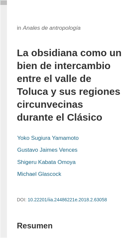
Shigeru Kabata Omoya (46, 162)
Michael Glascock (39, 174)
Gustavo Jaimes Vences (47, 150)
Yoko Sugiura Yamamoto (48, 138)
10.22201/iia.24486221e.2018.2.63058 (67, 199)
